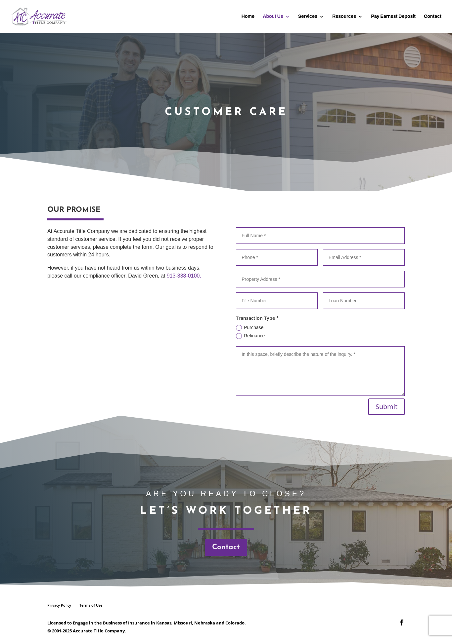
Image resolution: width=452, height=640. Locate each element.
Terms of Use (90, 605)
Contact (432, 16)
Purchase (249, 328)
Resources (344, 16)
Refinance (250, 336)
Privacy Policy (59, 605)
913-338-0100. (184, 276)
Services (307, 16)
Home (247, 16)
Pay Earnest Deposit (393, 16)
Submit (386, 406)
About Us (273, 16)
